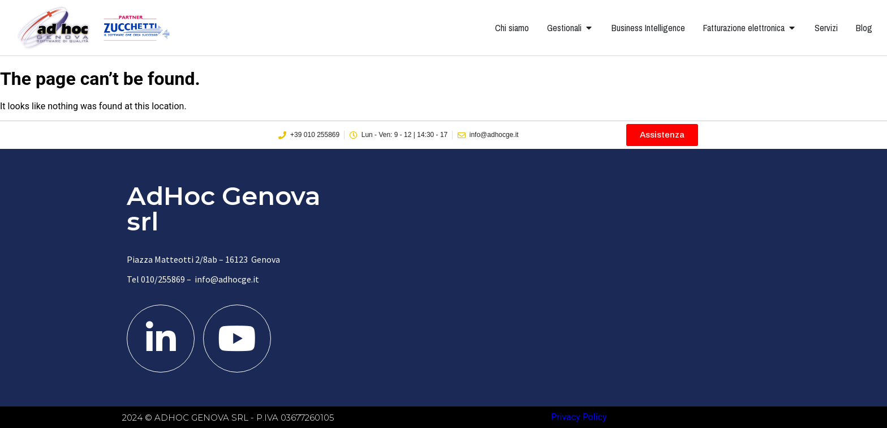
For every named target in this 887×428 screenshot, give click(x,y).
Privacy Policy (579, 417)
